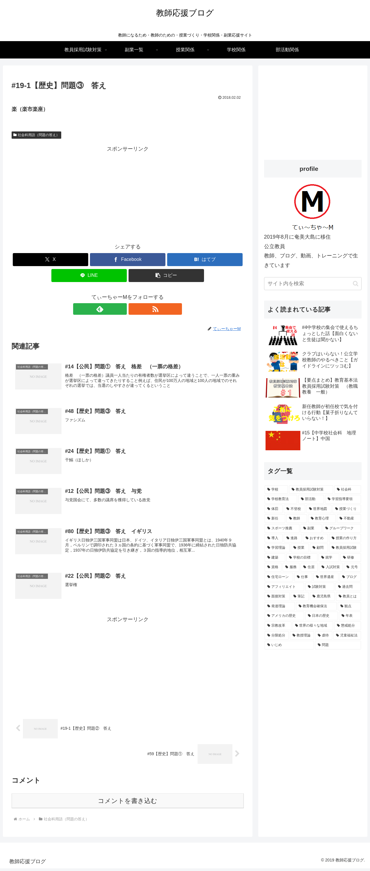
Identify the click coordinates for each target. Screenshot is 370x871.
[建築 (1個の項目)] (275, 557)
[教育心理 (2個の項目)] (322, 518)
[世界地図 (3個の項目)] (318, 509)
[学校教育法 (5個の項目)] (281, 499)
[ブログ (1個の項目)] (350, 577)
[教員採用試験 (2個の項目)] (345, 548)
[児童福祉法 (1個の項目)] (347, 635)
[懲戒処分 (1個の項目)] (347, 625)
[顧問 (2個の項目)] (319, 548)
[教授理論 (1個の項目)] (302, 635)
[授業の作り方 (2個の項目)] (345, 538)
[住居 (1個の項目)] (309, 567)
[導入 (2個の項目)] (274, 538)
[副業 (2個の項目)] (311, 528)
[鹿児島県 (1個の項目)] (322, 596)
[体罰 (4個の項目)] (274, 509)
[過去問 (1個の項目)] (348, 587)
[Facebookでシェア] (127, 259)
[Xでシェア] (50, 259)
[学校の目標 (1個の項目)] (301, 557)
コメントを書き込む (127, 803)
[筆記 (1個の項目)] (300, 596)
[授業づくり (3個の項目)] (347, 509)
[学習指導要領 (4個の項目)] (343, 499)
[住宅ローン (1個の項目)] (279, 577)
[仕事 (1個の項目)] (303, 577)
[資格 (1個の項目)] (273, 567)
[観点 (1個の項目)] (349, 606)
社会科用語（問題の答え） (36, 135)
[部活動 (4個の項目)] (311, 499)
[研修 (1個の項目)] (350, 557)
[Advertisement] (128, 194)
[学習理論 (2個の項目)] (277, 548)
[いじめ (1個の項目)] (289, 645)
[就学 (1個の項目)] (329, 557)
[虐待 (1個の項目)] (323, 635)
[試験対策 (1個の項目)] (319, 587)
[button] (166, 275)
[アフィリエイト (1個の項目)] (284, 587)
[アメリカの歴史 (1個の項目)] (284, 616)
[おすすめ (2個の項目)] (315, 538)
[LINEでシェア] (89, 275)
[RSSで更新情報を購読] (134, 309)
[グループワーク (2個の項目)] (342, 528)
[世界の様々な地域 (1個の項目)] (313, 625)
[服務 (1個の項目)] (291, 567)
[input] (313, 283)
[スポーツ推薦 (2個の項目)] (282, 528)
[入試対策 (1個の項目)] (331, 567)
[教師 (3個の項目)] (296, 518)
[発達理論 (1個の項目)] (280, 606)
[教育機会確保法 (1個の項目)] (316, 606)
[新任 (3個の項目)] (275, 518)
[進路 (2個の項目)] (293, 538)
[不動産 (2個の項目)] (349, 518)
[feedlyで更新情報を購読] (121, 309)
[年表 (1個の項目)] (350, 616)
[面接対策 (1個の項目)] (277, 596)
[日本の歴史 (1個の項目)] (321, 616)
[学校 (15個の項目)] (276, 489)
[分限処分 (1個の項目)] (277, 635)
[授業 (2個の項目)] (300, 548)
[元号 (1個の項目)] (352, 567)
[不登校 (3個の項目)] (294, 509)
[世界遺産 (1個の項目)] (325, 577)
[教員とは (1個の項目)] (348, 596)
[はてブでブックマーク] (205, 259)
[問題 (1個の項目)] (338, 645)
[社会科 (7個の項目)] (347, 489)
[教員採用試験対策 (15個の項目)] (311, 489)
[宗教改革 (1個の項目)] (278, 625)
